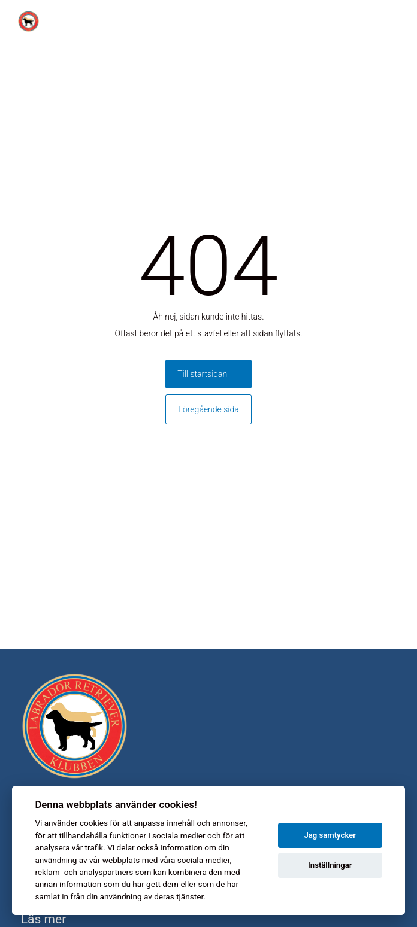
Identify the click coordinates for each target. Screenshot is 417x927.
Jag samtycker (329, 835)
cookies (94, 823)
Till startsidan (202, 374)
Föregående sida (208, 409)
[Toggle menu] (401, 21)
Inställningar (330, 865)
